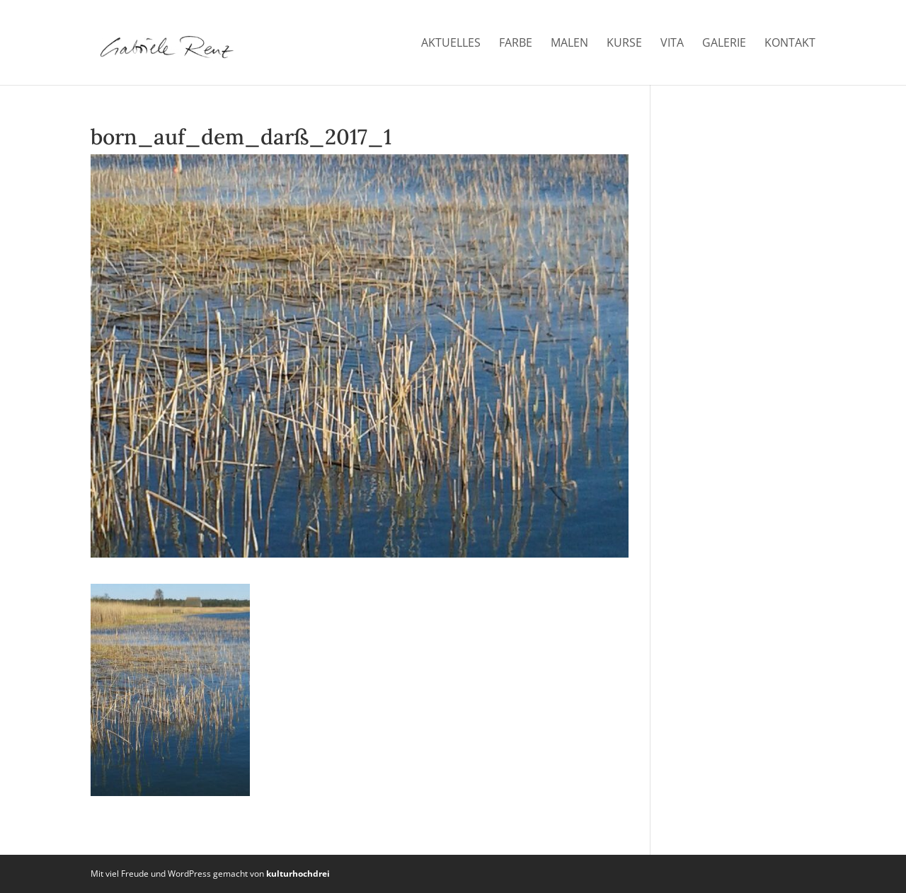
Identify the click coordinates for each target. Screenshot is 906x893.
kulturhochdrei (298, 874)
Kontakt (789, 44)
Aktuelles (451, 44)
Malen (569, 44)
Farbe (515, 44)
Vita (672, 44)
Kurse (624, 44)
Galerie (724, 44)
